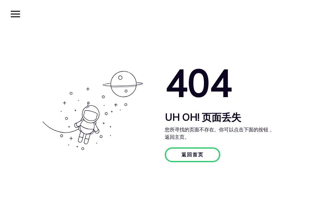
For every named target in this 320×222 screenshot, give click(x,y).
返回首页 (192, 154)
